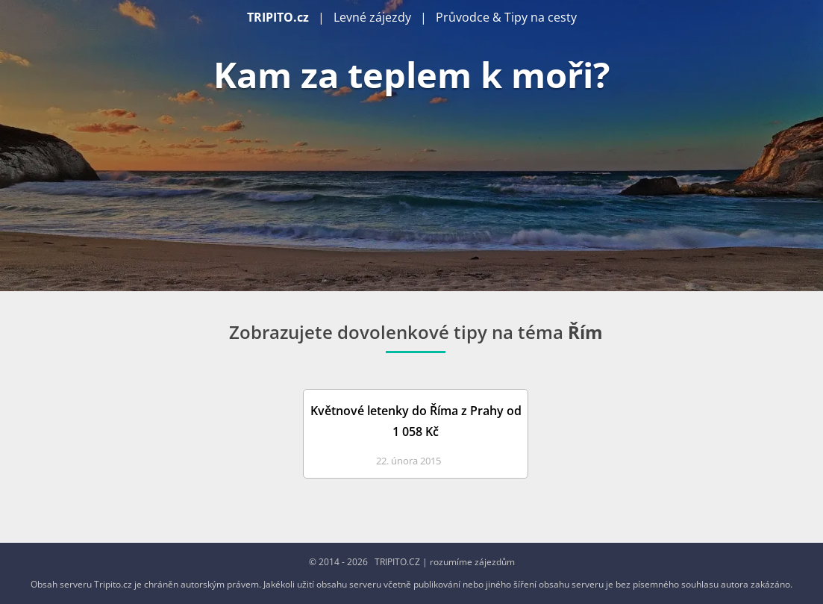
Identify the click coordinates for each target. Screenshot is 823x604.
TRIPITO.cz (278, 17)
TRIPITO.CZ (397, 561)
